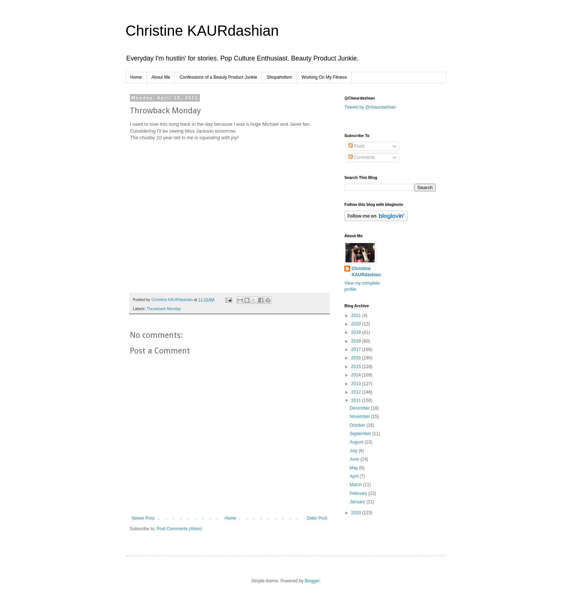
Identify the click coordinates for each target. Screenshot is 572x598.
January (357, 501)
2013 (356, 383)
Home (136, 77)
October (357, 425)
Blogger (312, 580)
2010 (356, 512)
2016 (356, 357)
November (360, 416)
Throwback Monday (164, 308)
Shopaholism (279, 77)
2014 (356, 375)
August (356, 442)
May (354, 467)
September (360, 433)
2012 (356, 392)
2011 (356, 400)
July (354, 450)
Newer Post (143, 518)
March (356, 484)
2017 (356, 349)
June (354, 459)
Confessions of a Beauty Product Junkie (218, 77)
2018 (356, 341)
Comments (361, 157)
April (354, 476)
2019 (356, 332)
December (360, 408)
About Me (160, 77)
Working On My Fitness (324, 77)
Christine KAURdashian (202, 31)
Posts (356, 146)
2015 (356, 366)
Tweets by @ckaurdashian (370, 107)
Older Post (316, 518)
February (358, 493)
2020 (356, 324)
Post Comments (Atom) (179, 528)
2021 (356, 315)
